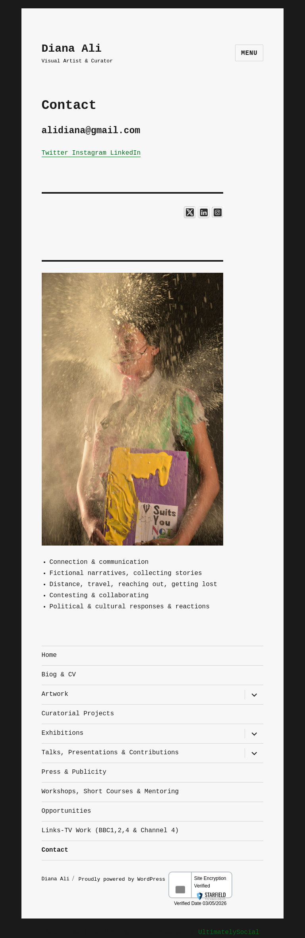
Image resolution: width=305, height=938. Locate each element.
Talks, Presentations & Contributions (110, 752)
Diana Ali (72, 48)
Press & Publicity (74, 772)
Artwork (55, 694)
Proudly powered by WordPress (123, 878)
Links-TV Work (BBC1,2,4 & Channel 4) (110, 830)
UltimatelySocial (228, 932)
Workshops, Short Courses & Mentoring (110, 791)
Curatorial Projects (78, 713)
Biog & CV (59, 674)
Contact (55, 850)
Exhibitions (63, 733)
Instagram (89, 153)
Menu (249, 53)
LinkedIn (125, 153)
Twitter (55, 153)
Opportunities (66, 811)
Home (49, 655)
